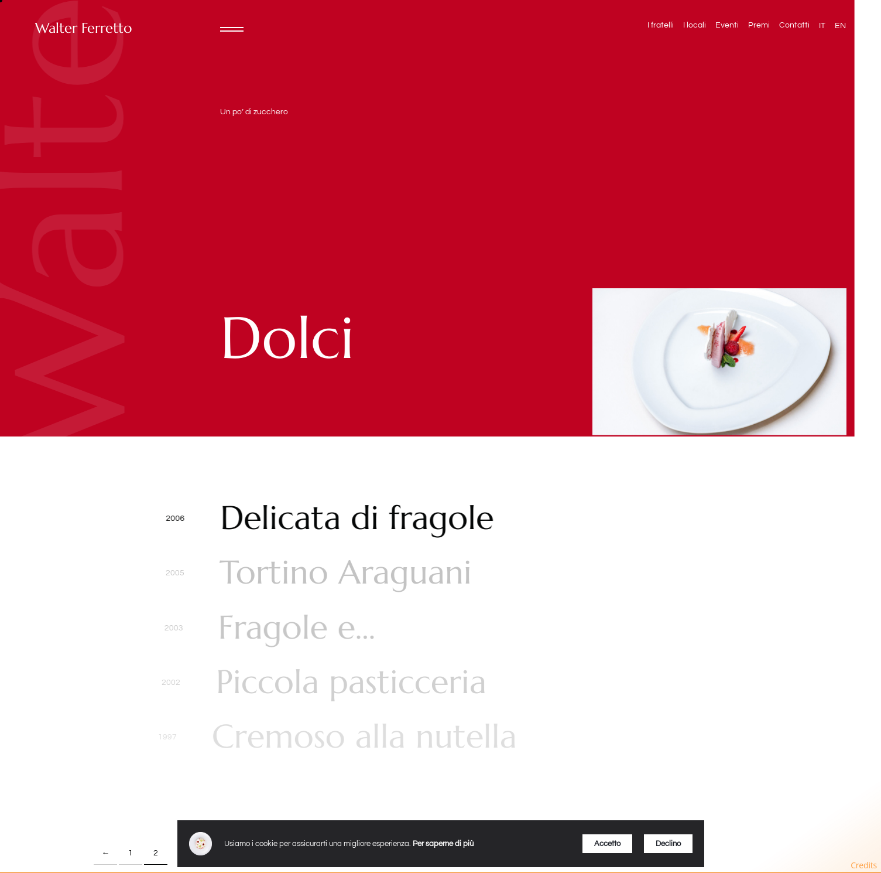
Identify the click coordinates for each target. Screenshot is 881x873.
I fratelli (660, 25)
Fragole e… (293, 628)
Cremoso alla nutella (356, 737)
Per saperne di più (443, 844)
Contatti (794, 25)
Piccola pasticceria (346, 682)
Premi (759, 25)
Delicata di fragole (356, 518)
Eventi (727, 25)
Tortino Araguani (344, 573)
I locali (694, 25)
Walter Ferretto (83, 28)
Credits (864, 865)
